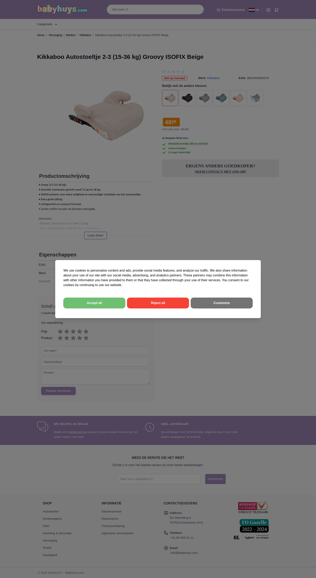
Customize (221, 303)
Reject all (158, 303)
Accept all (94, 303)
